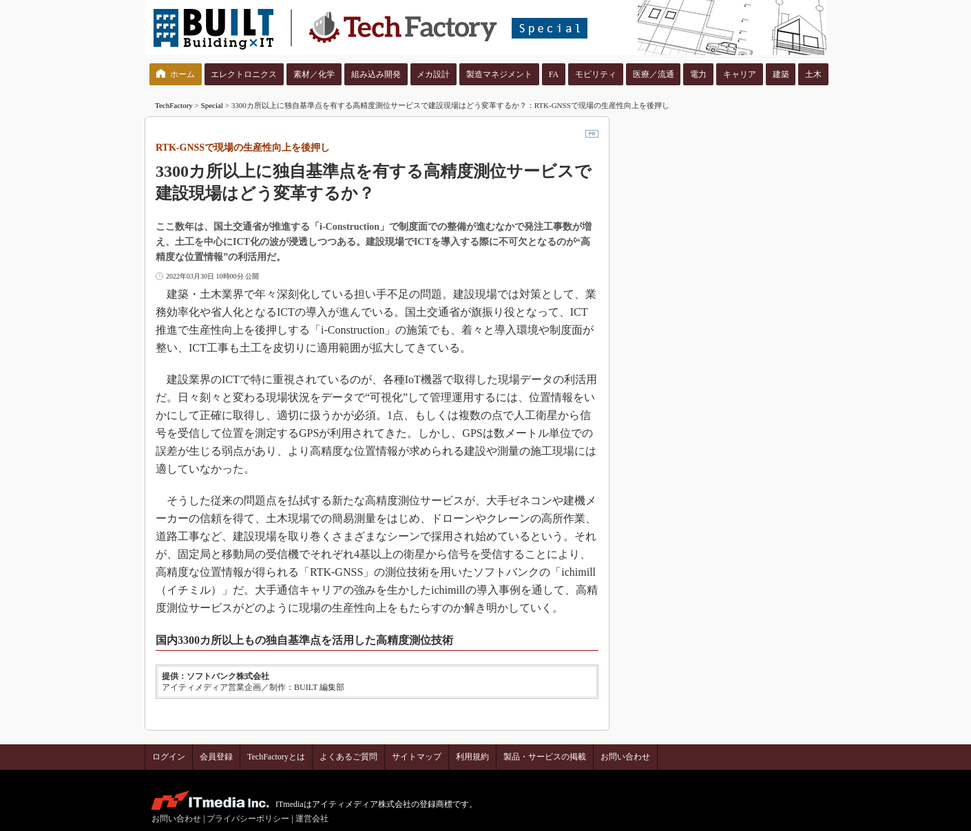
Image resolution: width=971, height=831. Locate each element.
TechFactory (174, 105)
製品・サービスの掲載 (544, 757)
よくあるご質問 (348, 757)
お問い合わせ (625, 757)
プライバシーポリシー (248, 818)
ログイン (168, 757)
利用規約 (472, 757)
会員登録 (216, 757)
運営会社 (311, 818)
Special (212, 105)
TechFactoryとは (276, 757)
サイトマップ (416, 757)
